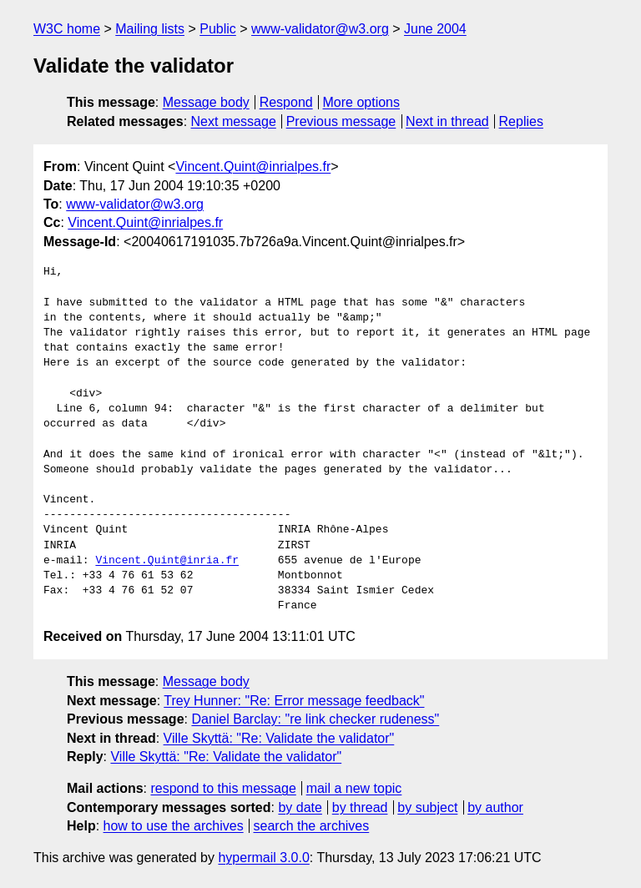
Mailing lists (149, 29)
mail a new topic (354, 788)
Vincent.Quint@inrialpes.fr (253, 166)
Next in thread (447, 121)
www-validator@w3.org (320, 29)
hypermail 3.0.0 (263, 857)
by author (495, 807)
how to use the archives (173, 826)
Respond (286, 102)
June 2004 (435, 29)
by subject (427, 807)
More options (362, 102)
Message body (206, 102)
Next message (233, 121)
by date (299, 807)
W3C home (66, 29)
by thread (360, 807)
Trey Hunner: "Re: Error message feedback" (294, 701)
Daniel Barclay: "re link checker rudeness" (315, 719)
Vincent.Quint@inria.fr (167, 560)
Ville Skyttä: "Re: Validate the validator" (279, 738)
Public (217, 29)
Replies (521, 121)
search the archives (312, 826)
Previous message (341, 121)
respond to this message (222, 788)
